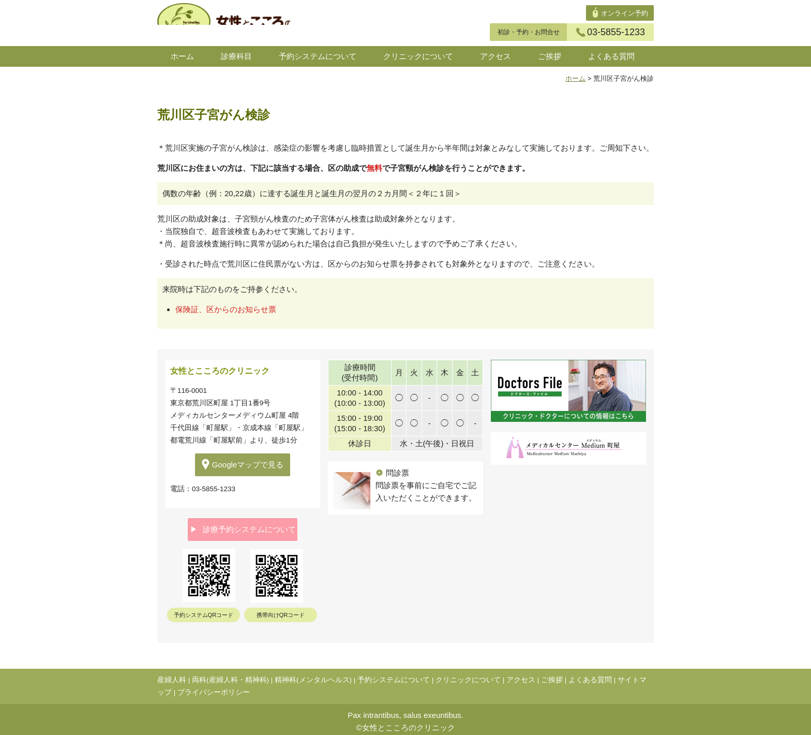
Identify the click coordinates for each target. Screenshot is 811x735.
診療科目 (236, 56)
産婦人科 (171, 676)
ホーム (182, 56)
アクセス (495, 56)
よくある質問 (611, 56)
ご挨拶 (549, 56)
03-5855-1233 (610, 32)
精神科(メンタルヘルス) (313, 676)
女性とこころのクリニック (408, 723)
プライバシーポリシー (213, 688)
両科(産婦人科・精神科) (230, 676)
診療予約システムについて (243, 527)
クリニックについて (418, 56)
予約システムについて (317, 56)
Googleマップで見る (242, 464)
